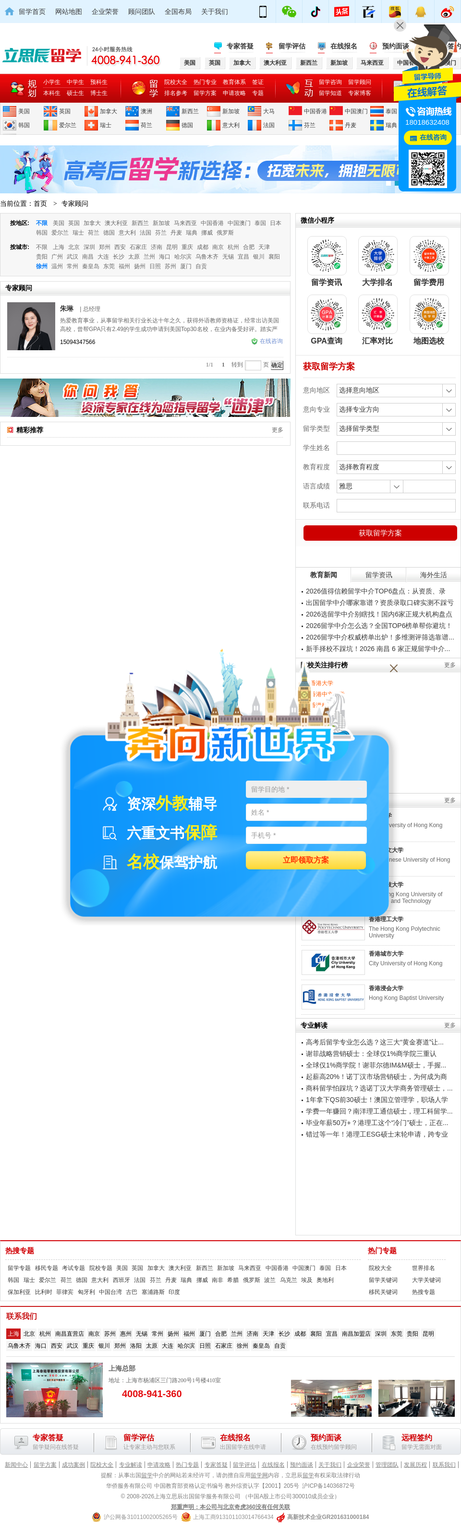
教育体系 (234, 82)
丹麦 (350, 125)
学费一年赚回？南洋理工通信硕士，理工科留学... (379, 1111)
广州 (57, 256)
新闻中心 (16, 1464)
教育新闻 (323, 575)
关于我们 (214, 11)
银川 (259, 256)
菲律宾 (64, 1292)
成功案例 (73, 1464)
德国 (187, 125)
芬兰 (309, 125)
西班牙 (121, 1280)
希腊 (233, 1280)
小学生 (52, 82)
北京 (74, 247)
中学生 (75, 82)
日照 (155, 266)
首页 (40, 203)
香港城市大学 (386, 953)
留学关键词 (383, 1280)
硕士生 (75, 93)
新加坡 (231, 111)
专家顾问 (74, 203)
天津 (264, 247)
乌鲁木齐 (206, 256)
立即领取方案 (306, 860)
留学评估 (292, 46)
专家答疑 (240, 46)
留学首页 (32, 11)
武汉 (72, 256)
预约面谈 (301, 1464)
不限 (42, 223)
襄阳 (274, 256)
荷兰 (146, 125)
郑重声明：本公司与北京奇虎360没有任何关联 (230, 1507)
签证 (258, 82)
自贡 (201, 266)
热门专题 (382, 1251)
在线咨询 (267, 341)
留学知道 (330, 93)
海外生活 (433, 575)
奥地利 (325, 1280)
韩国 (24, 125)
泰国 (391, 111)
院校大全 (175, 82)
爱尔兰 (67, 125)
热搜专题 (19, 1251)
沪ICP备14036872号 (328, 1486)
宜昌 (243, 256)
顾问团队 (141, 11)
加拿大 (108, 111)
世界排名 (423, 1268)
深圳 (89, 247)
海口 (164, 256)
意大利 (231, 125)
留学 (147, 1475)
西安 (120, 247)
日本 (275, 223)
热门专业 (205, 82)
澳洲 (146, 111)
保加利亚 (19, 1292)
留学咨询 (330, 82)
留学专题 (19, 1268)
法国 (269, 125)
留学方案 (205, 93)
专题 (258, 93)
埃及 (307, 1280)
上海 (58, 247)
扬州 (140, 266)
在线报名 (343, 46)
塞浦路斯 (153, 1292)
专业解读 (130, 1464)
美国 (24, 111)
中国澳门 (356, 111)
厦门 (186, 266)
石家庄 (138, 247)
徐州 (42, 266)
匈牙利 (86, 1292)
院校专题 (100, 1268)
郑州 (104, 247)
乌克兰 (288, 1280)
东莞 (109, 266)
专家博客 (359, 93)
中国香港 (315, 111)
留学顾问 (359, 82)
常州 (72, 266)
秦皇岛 (90, 266)
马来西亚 (185, 223)
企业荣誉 (105, 11)
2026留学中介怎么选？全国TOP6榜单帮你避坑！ (379, 625)
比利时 (43, 1292)
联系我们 (444, 1464)
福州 (124, 266)
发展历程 (415, 1464)
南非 (217, 1280)
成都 (202, 247)
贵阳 (42, 256)
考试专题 (73, 1268)
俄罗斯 (225, 232)
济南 (156, 247)
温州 (57, 266)
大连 (103, 256)
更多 (277, 430)
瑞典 (391, 125)
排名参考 (175, 93)
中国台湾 (110, 1292)
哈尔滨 (183, 256)
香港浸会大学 (386, 988)
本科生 (52, 93)
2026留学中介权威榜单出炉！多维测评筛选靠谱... (380, 637)
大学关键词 (426, 1280)
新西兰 (190, 111)
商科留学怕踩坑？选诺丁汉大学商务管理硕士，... (379, 1088)
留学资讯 (378, 575)
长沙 (118, 256)
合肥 (249, 247)
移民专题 (46, 1268)
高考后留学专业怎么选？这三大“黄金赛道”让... (375, 1042)
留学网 (259, 1475)
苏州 (170, 266)
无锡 (228, 256)
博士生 (99, 93)
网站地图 (68, 11)
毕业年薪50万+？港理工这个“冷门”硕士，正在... (377, 1123)
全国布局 (178, 11)
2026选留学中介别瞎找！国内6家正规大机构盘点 (379, 614)
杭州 (233, 247)
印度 (174, 1292)
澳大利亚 (116, 223)
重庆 (187, 247)
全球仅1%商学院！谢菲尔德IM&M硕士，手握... (376, 1065)
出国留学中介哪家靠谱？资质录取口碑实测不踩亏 (380, 602)
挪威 (207, 232)
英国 (65, 111)
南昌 (88, 256)
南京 (218, 247)
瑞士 (105, 125)
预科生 (99, 82)
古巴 (131, 1292)
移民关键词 (383, 1292)
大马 (269, 111)
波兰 (270, 1280)
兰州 (149, 256)
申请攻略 (234, 93)
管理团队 (387, 1464)
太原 (134, 256)
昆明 (172, 247)
